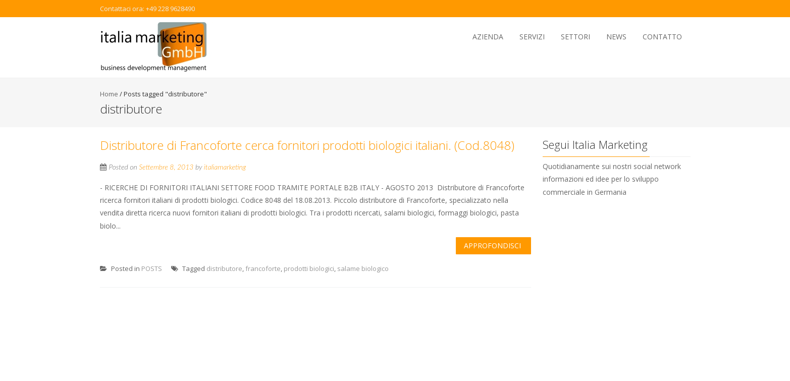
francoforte (263, 268)
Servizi (532, 36)
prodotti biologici (309, 268)
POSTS (151, 268)
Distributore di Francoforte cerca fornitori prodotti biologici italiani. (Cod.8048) (307, 145)
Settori (575, 36)
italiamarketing (225, 166)
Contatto (662, 36)
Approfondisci (492, 245)
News (616, 36)
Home (109, 93)
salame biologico (363, 268)
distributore (224, 268)
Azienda (487, 36)
